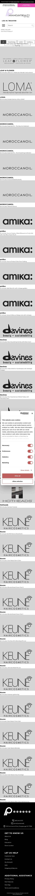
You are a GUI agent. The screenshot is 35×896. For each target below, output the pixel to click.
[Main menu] (3, 25)
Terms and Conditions (12, 888)
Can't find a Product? (7, 31)
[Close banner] (32, 413)
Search (33, 25)
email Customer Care (27, 1)
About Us (8, 836)
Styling (17, 45)
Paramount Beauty (9, 5)
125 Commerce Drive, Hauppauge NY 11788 (19, 826)
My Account (9, 862)
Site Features (9, 882)
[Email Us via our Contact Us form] (19, 823)
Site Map (7, 885)
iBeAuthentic (19, 894)
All (3, 42)
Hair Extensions (22, 44)
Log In (5, 21)
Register (12, 21)
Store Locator (9, 845)
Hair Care (10, 44)
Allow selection (17, 481)
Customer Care (10, 856)
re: (26, 5)
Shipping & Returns (11, 868)
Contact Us (8, 859)
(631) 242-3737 (15, 1)
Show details (25, 470)
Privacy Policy (9, 879)
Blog (6, 839)
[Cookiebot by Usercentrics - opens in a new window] (21, 413)
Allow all (17, 476)
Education (8, 842)
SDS (6, 865)
